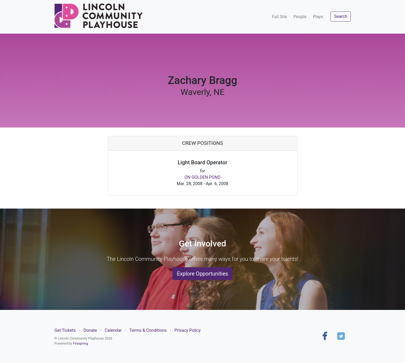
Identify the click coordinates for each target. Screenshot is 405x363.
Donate (90, 330)
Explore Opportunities (202, 273)
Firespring (80, 343)
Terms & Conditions (148, 330)
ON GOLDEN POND (202, 177)
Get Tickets (65, 330)
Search (340, 16)
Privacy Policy (187, 330)
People (299, 16)
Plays (318, 16)
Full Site (279, 16)
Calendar (113, 330)
